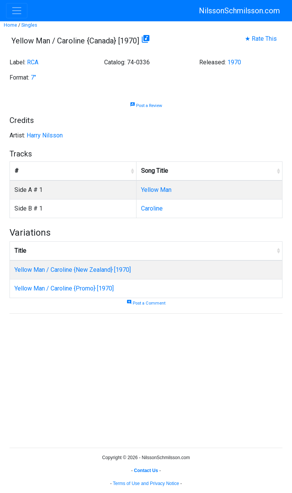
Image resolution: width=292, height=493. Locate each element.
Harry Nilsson (45, 135)
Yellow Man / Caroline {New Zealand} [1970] (72, 269)
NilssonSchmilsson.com (239, 10)
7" (33, 77)
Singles (29, 25)
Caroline (152, 208)
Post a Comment (146, 303)
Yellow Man (156, 189)
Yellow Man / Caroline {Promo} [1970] (64, 288)
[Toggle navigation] (16, 10)
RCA (32, 62)
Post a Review (146, 105)
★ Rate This (261, 38)
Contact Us (146, 470)
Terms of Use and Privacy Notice (146, 483)
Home (10, 25)
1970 (234, 62)
